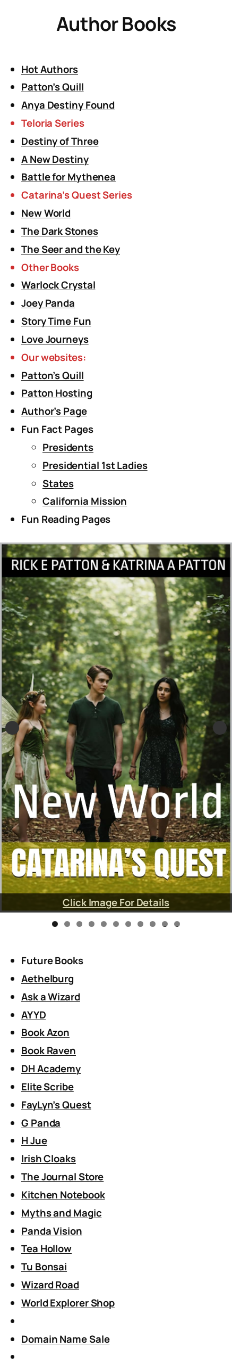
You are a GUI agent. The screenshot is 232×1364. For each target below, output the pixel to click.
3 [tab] (79, 924)
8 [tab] (140, 924)
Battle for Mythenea (68, 177)
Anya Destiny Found (68, 105)
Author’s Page (54, 411)
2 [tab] (67, 924)
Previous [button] (12, 728)
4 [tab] (91, 924)
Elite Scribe (47, 1087)
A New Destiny (55, 159)
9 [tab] (153, 924)
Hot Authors (49, 69)
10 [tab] (165, 924)
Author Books (116, 24)
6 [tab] (116, 924)
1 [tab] (55, 924)
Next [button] (220, 728)
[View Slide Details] (116, 728)
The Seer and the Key (70, 249)
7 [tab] (128, 924)
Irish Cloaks (48, 1158)
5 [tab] (104, 924)
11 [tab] (177, 924)
